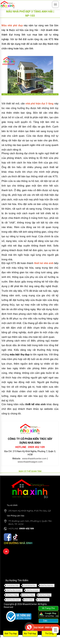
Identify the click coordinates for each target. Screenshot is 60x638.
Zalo (45, 620)
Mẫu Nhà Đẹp (43, 600)
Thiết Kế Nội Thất (12, 585)
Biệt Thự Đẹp (11, 633)
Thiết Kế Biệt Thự (29, 585)
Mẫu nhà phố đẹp (12, 25)
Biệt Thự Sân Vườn (13, 600)
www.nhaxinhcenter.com (34, 458)
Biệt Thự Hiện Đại (47, 585)
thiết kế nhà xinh (43, 263)
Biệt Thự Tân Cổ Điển (14, 590)
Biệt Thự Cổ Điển (32, 590)
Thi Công (49, 633)
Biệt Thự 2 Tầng (12, 595)
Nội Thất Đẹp (30, 633)
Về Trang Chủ (48, 608)
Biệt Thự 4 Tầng (44, 595)
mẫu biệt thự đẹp (19, 354)
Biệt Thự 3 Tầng (28, 595)
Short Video (29, 600)
